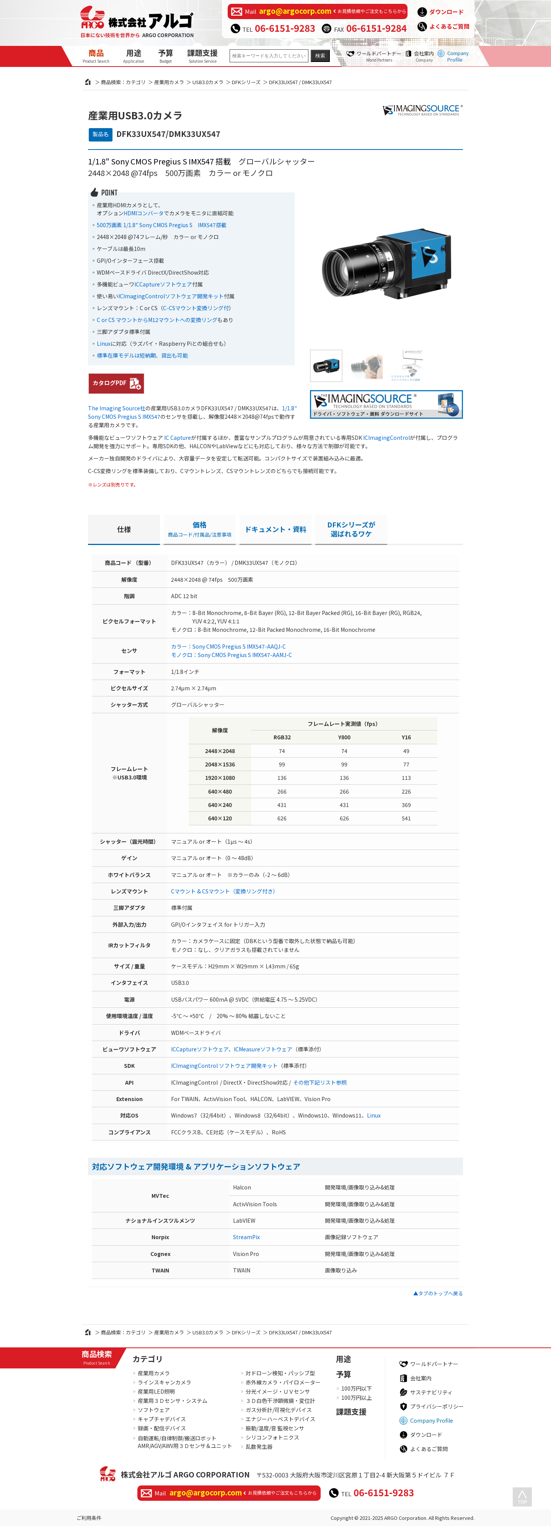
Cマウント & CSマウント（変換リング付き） (224, 891)
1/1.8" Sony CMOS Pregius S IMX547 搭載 (159, 161)
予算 (165, 55)
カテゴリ (147, 1358)
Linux (104, 343)
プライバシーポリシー (437, 1406)
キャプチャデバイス (162, 1419)
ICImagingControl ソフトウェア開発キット (224, 1065)
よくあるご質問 (449, 26)
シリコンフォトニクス (272, 1437)
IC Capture (177, 437)
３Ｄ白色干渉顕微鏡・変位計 (280, 1400)
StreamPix (246, 1237)
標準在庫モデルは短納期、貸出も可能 (142, 355)
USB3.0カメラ (207, 82)
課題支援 (202, 55)
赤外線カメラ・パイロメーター (283, 1382)
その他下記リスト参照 (320, 1082)
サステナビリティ (431, 1392)
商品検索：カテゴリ (123, 82)
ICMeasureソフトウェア (263, 1049)
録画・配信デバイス (162, 1428)
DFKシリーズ (246, 82)
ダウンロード (446, 12)
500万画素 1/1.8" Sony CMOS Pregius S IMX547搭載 (162, 225)
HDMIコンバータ (144, 213)
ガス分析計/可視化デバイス (279, 1409)
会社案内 (424, 56)
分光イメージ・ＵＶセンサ (278, 1391)
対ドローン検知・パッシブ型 (280, 1373)
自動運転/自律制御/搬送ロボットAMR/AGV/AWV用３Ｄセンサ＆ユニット (185, 1442)
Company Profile (458, 56)
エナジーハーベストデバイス (280, 1419)
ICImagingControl (386, 437)
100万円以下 (356, 1388)
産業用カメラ (169, 82)
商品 (96, 55)
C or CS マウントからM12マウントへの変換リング (157, 320)
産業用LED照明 (156, 1391)
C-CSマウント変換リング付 (196, 308)
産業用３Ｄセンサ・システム (172, 1400)
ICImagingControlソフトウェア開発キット (171, 296)
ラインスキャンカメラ (164, 1382)
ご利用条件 (89, 1517)
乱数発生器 (259, 1446)
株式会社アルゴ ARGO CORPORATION (185, 1474)
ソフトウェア (154, 1409)
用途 (133, 55)
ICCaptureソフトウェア (163, 284)
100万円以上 (356, 1397)
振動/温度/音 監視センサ (275, 1428)
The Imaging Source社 (116, 408)
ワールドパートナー (379, 56)
